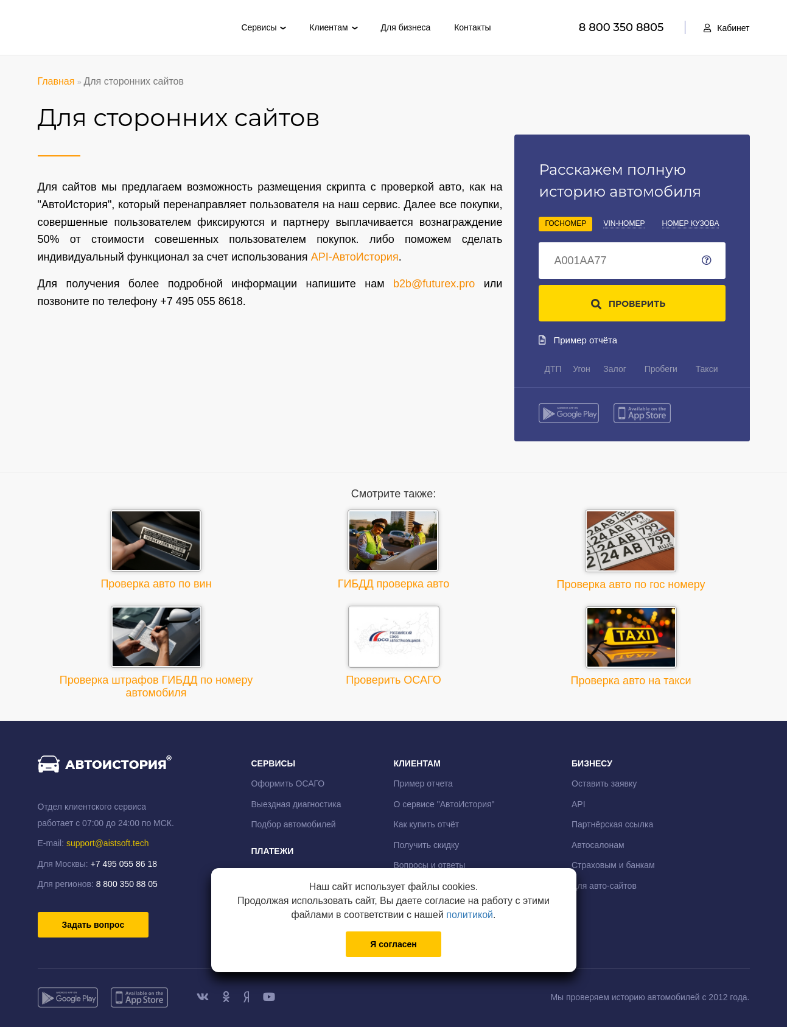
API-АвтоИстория (355, 257)
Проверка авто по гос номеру (631, 550)
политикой (469, 915)
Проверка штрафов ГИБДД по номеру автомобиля (156, 652)
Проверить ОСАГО (393, 646)
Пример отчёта (578, 340)
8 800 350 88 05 (127, 884)
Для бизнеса (406, 27)
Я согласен (393, 944)
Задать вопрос (93, 925)
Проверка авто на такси (631, 646)
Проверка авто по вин (155, 550)
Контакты (472, 27)
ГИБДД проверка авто (394, 550)
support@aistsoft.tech (107, 843)
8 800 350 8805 (623, 27)
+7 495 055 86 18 (124, 864)
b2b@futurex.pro (434, 284)
